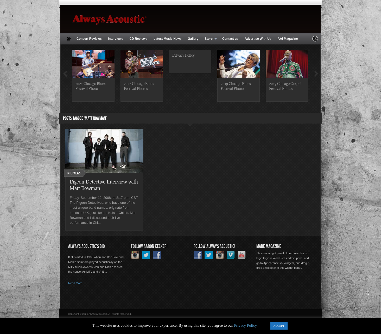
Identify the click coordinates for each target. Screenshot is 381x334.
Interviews (115, 39)
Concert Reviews (89, 39)
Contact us (230, 39)
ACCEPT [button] (279, 325)
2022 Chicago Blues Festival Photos (139, 86)
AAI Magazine (287, 39)
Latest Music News (167, 39)
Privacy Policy (183, 55)
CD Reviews (138, 39)
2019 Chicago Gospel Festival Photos (285, 86)
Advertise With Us (258, 39)
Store (209, 39)
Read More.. (76, 283)
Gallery (193, 39)
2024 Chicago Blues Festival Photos (90, 86)
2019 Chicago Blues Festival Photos (236, 86)
